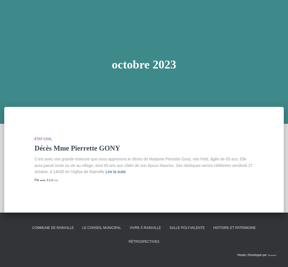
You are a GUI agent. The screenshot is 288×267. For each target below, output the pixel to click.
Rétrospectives (144, 242)
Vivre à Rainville (145, 228)
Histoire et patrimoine (234, 228)
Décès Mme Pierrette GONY (77, 148)
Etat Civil (43, 139)
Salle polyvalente (187, 228)
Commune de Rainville (53, 228)
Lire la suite (115, 171)
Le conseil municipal (101, 228)
